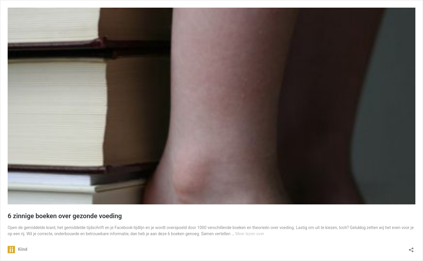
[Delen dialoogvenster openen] (411, 247)
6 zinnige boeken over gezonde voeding (65, 216)
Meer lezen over (249, 233)
